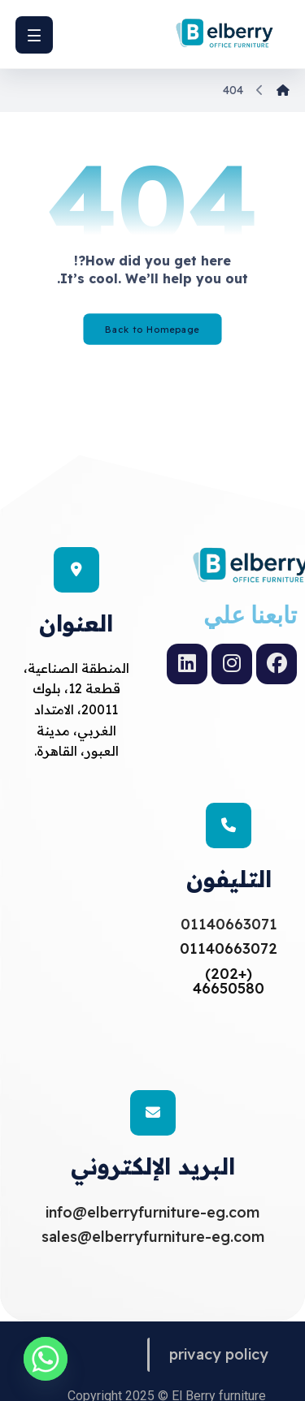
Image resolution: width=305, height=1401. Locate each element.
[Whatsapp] (46, 1359)
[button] (34, 35)
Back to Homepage (152, 329)
